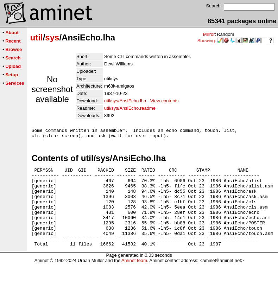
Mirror (209, 34)
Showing (206, 40)
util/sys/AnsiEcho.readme (130, 108)
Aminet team (134, 278)
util (36, 37)
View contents (164, 100)
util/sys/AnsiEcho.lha (125, 100)
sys (52, 37)
